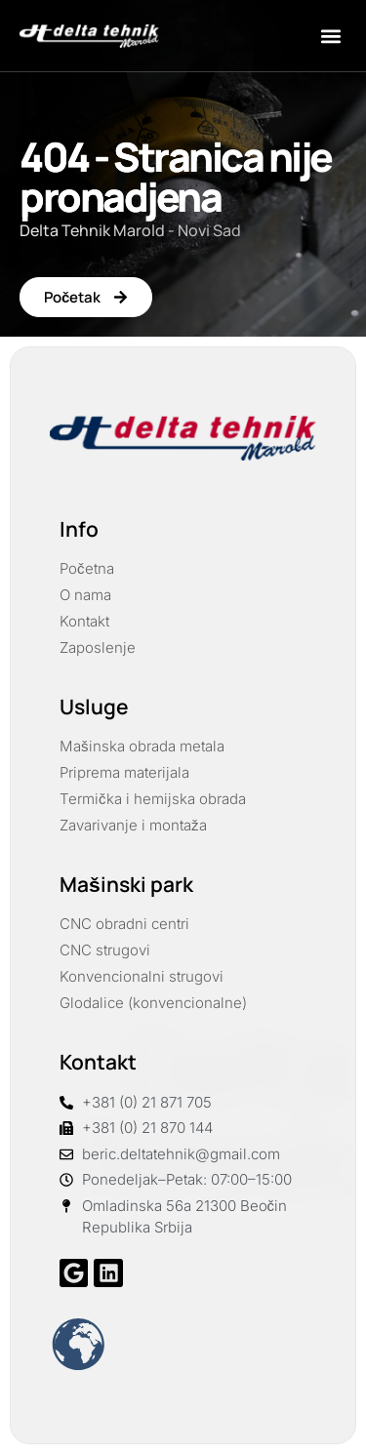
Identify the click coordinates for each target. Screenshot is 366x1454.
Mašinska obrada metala (142, 746)
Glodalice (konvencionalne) (153, 1002)
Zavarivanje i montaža (133, 825)
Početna (87, 568)
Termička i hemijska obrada (153, 798)
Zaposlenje (98, 647)
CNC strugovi (105, 950)
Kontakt (84, 621)
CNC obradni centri (124, 923)
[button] (330, 36)
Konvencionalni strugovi (142, 976)
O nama (85, 595)
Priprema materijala (124, 772)
